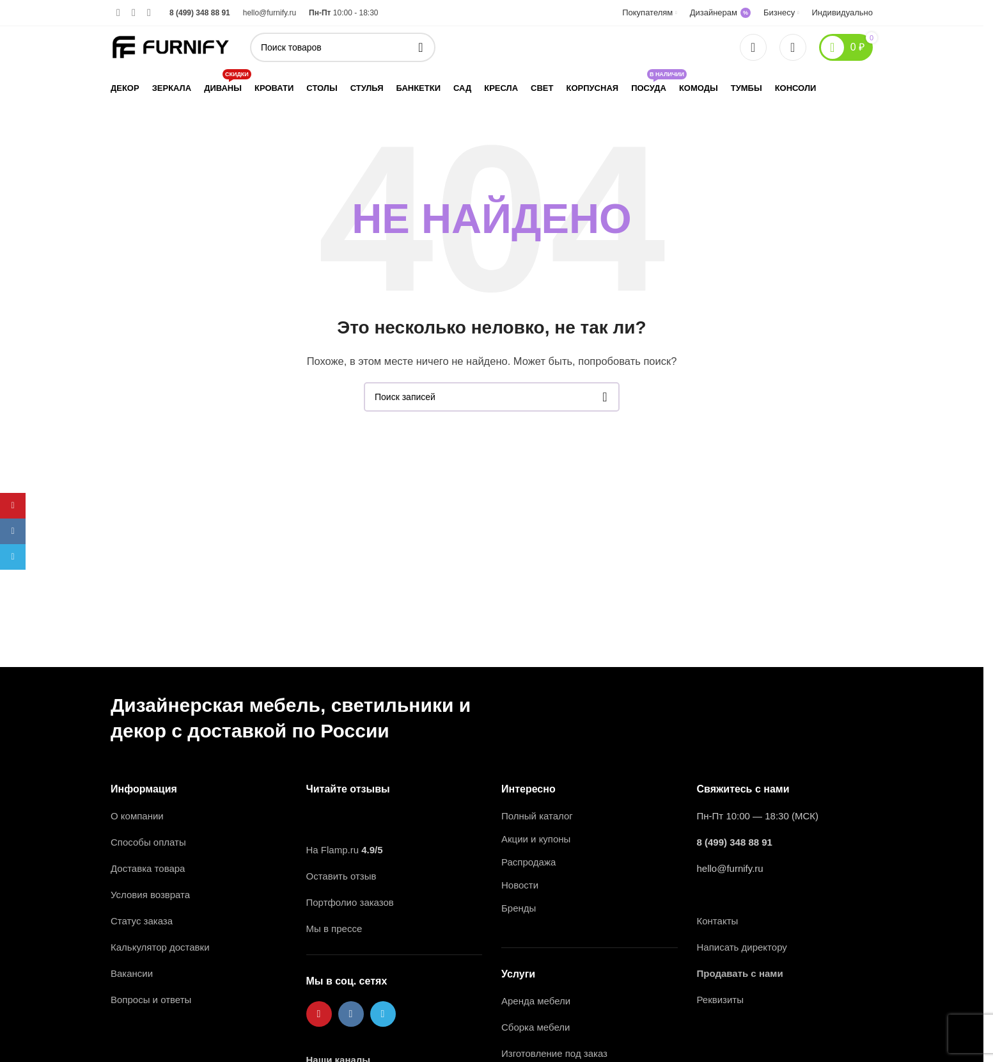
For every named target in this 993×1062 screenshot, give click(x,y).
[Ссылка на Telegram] (149, 12)
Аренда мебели (535, 1000)
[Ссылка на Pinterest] (118, 12)
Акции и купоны (535, 838)
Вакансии (133, 973)
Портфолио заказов (350, 902)
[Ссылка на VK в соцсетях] (133, 12)
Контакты (718, 920)
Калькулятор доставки (160, 947)
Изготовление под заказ (554, 1053)
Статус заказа (142, 920)
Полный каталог (537, 815)
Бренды (518, 908)
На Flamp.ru (332, 849)
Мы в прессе (334, 928)
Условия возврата (150, 894)
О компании (137, 815)
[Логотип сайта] (171, 45)
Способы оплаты (148, 842)
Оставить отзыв (341, 876)
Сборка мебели (535, 1027)
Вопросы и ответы (151, 999)
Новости (519, 885)
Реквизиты (720, 999)
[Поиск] (342, 47)
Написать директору (742, 947)
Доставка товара (148, 868)
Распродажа (528, 862)
